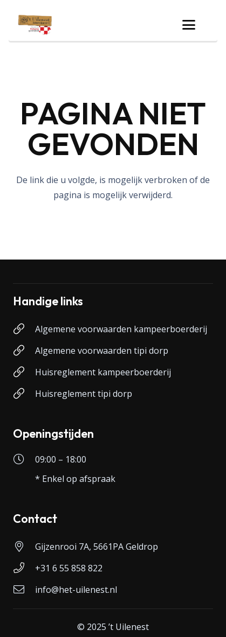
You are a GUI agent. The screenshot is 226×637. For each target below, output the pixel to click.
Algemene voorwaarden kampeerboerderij (121, 329)
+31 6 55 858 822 (68, 568)
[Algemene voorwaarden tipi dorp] (24, 350)
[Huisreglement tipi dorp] (24, 393)
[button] (188, 24)
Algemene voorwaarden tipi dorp (101, 350)
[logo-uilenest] (35, 25)
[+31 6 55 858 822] (24, 568)
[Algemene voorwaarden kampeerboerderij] (24, 329)
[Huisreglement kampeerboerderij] (24, 372)
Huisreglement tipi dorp (83, 394)
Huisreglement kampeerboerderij (103, 372)
